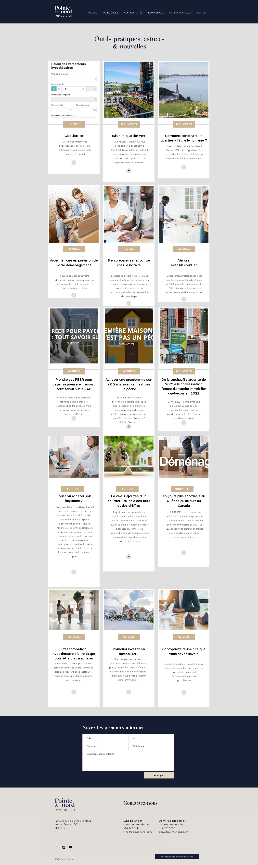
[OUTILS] (74, 124)
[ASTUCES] (74, 249)
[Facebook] (57, 847)
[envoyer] (159, 775)
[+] (128, 170)
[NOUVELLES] (129, 124)
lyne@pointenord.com (137, 831)
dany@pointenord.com (173, 831)
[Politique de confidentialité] (177, 856)
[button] (73, 162)
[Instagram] (64, 847)
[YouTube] (70, 847)
